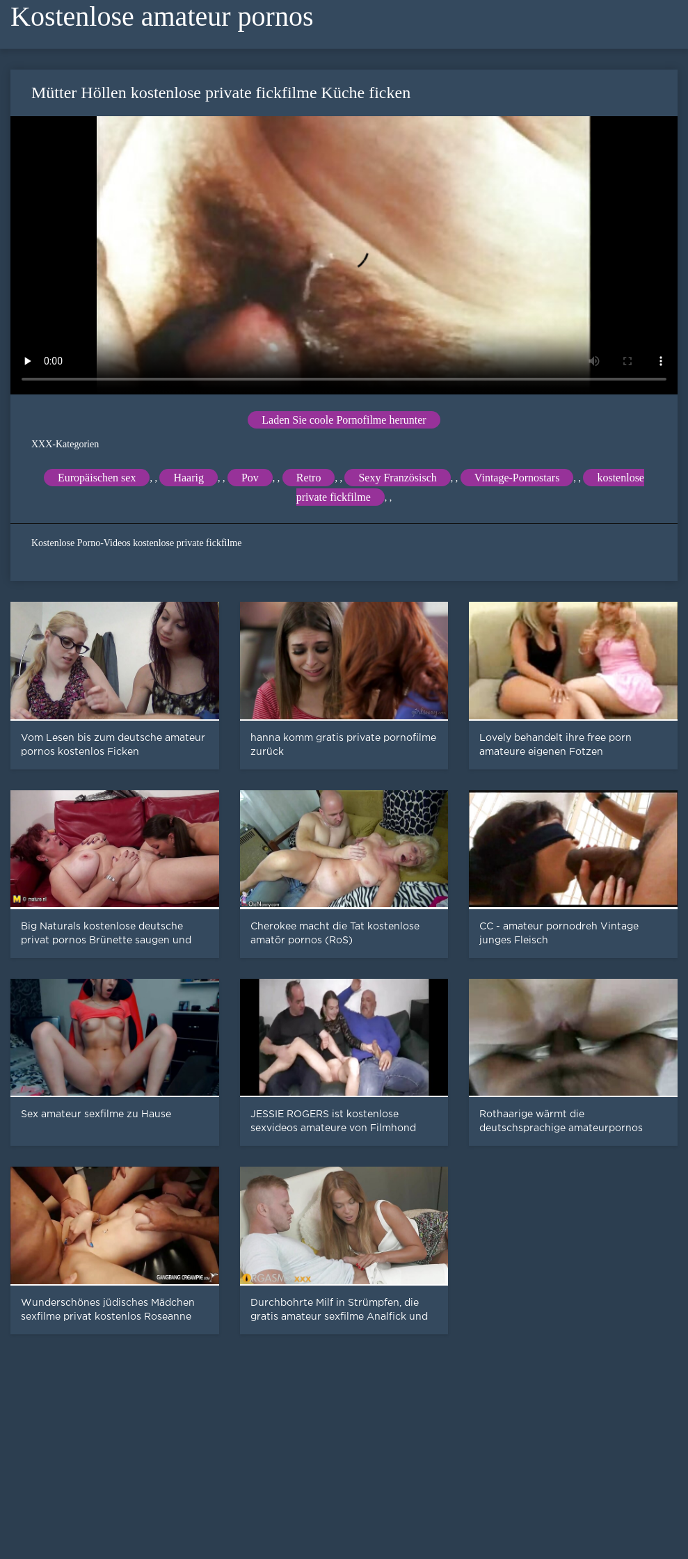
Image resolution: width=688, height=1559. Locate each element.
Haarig (188, 477)
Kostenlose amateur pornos (161, 16)
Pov (250, 477)
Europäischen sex (97, 477)
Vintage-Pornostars (517, 477)
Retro (308, 477)
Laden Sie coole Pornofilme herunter (344, 420)
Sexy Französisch (397, 477)
